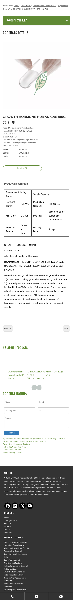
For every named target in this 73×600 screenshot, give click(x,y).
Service (7, 529)
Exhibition (7, 526)
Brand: (6, 153)
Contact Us (8, 532)
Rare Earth (8, 587)
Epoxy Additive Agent (12, 560)
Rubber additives (10, 569)
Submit (11, 433)
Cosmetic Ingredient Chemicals (15, 554)
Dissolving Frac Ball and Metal (15, 590)
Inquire (22, 168)
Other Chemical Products (13, 584)
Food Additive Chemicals (13, 551)
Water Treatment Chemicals (14, 572)
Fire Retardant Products (13, 563)
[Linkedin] (15, 505)
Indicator (7, 557)
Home (6, 517)
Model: (6, 149)
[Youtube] (29, 505)
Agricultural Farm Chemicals (14, 545)
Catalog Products (10, 520)
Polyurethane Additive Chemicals (16, 566)
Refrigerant (8, 581)
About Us (7, 523)
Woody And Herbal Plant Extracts (16, 548)
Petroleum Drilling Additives (14, 575)
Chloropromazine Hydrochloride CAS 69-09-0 (16, 375)
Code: (5, 156)
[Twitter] (22, 505)
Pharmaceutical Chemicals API (15, 542)
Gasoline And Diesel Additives (15, 578)
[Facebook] (7, 505)
